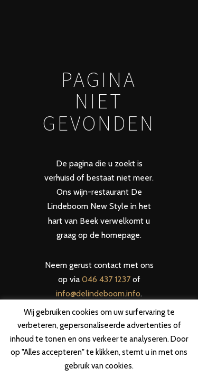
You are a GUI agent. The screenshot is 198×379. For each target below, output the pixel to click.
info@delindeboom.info (98, 293)
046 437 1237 (106, 279)
